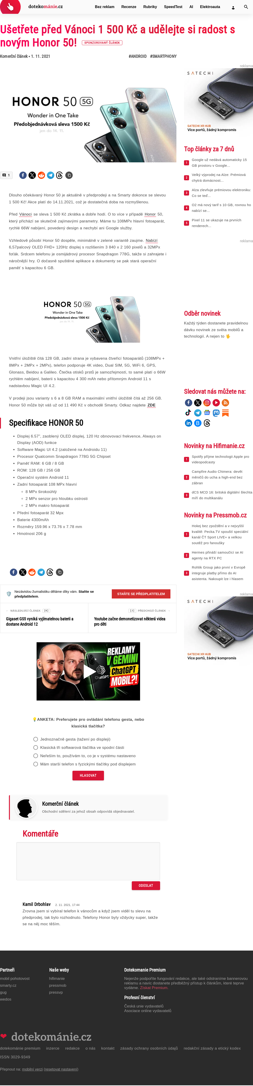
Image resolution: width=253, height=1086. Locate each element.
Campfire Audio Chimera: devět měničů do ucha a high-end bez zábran (217, 477)
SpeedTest (173, 7)
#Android (138, 56)
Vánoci (25, 214)
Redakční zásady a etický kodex (212, 1049)
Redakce (72, 1049)
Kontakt (108, 1049)
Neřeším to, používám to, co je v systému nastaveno (88, 756)
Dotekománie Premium (20, 1049)
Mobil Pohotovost (15, 979)
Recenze (128, 7)
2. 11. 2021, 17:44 (67, 905)
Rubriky (150, 7)
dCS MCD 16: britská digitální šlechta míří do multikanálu (222, 495)
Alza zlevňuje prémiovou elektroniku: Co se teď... (221, 193)
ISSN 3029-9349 (15, 1058)
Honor (150, 214)
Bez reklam (105, 7)
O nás (91, 1049)
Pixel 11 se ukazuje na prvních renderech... (216, 223)
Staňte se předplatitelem (141, 594)
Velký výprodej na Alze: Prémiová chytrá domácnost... (219, 177)
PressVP (56, 993)
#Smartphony (163, 56)
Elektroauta (210, 7)
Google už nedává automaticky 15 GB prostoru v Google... (219, 162)
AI (191, 7)
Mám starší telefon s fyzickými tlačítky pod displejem (88, 765)
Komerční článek (14, 56)
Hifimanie (57, 979)
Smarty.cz (8, 986)
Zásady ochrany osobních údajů (149, 1049)
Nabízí (152, 240)
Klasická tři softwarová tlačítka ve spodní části (82, 748)
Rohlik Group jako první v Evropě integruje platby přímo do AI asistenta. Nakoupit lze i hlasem (218, 573)
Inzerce (53, 1049)
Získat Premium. (154, 988)
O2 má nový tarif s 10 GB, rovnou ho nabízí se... (221, 208)
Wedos (5, 1000)
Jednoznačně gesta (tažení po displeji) (75, 740)
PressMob (57, 986)
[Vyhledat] (246, 7)
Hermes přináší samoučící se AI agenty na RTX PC (217, 555)
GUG (3, 993)
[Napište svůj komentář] (88, 862)
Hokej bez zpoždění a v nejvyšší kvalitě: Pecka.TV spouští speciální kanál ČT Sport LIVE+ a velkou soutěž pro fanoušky (220, 534)
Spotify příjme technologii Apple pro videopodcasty (220, 459)
